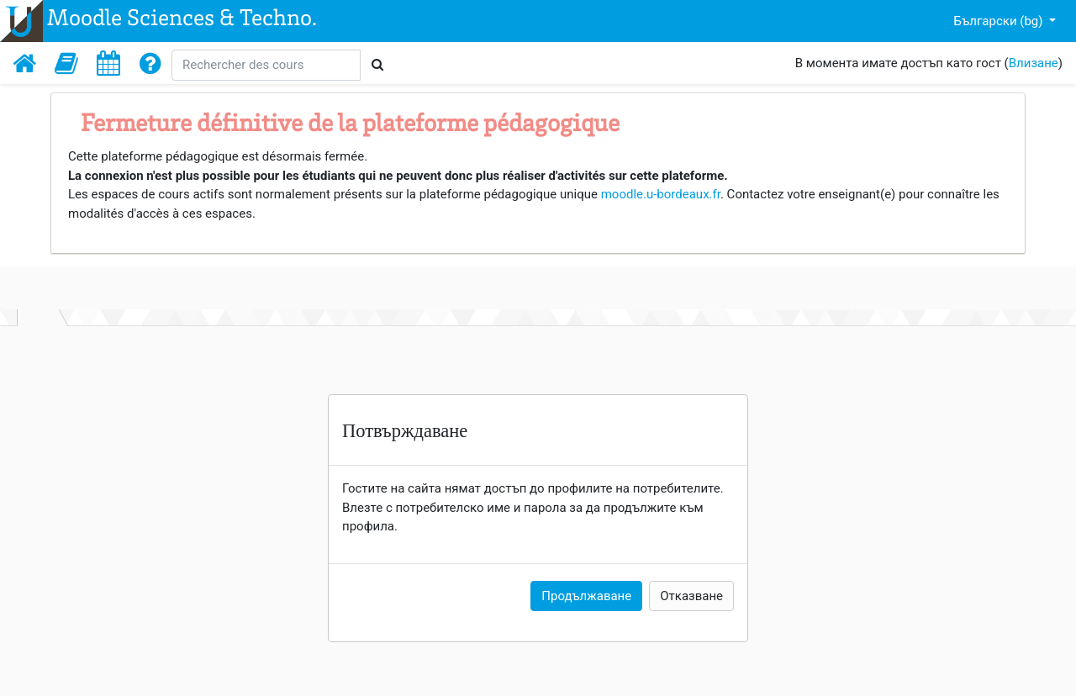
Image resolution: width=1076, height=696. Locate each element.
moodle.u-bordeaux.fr (660, 194)
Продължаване (586, 596)
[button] (66, 63)
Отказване (691, 596)
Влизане (1033, 63)
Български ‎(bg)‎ (1000, 21)
